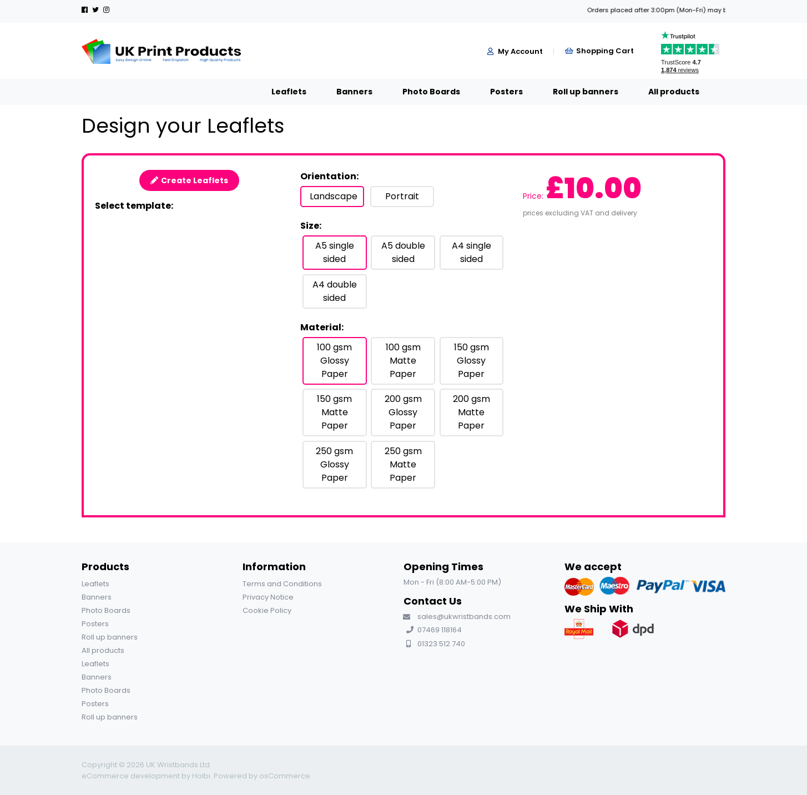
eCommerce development (131, 776)
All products (592, 91)
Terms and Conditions (282, 583)
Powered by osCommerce (262, 776)
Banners (273, 91)
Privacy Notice (268, 597)
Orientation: (329, 176)
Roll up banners (504, 91)
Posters (424, 91)
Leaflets (207, 91)
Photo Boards (350, 91)
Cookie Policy (267, 610)
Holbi (201, 776)
